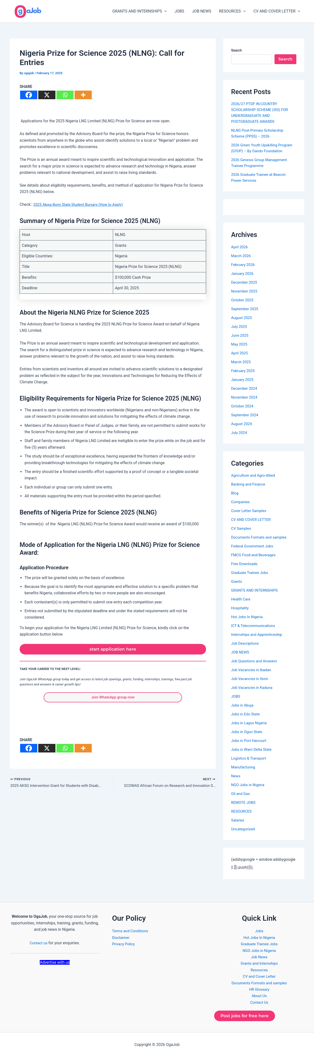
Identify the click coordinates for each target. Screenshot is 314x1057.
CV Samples (241, 528)
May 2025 (239, 344)
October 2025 (243, 300)
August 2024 (242, 423)
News (236, 776)
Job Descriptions (246, 643)
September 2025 (245, 308)
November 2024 (245, 397)
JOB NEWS (201, 11)
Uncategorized (243, 829)
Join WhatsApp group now (113, 699)
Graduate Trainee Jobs (250, 572)
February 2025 (243, 370)
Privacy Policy (124, 942)
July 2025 (239, 326)
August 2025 (242, 317)
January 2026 (243, 273)
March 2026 (241, 255)
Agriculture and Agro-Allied (254, 475)
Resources (259, 968)
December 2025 (245, 282)
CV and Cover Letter (259, 975)
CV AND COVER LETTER (276, 11)
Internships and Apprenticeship (258, 634)
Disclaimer (121, 936)
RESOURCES (232, 11)
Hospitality (240, 608)
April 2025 (240, 353)
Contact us (38, 941)
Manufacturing (244, 767)
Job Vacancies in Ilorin (251, 678)
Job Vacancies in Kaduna (253, 687)
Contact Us (259, 1001)
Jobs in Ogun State (247, 731)
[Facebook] (28, 95)
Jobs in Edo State (246, 714)
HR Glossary (259, 988)
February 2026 (243, 264)
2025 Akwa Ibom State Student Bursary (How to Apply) (81, 204)
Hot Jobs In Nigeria (248, 616)
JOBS (179, 11)
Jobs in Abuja (243, 705)
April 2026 (240, 247)
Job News (259, 955)
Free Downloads (245, 563)
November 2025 (245, 291)
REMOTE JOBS (244, 802)
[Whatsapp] (65, 95)
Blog (235, 493)
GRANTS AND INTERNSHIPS (139, 11)
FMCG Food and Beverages (254, 555)
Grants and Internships (259, 962)
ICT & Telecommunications (254, 625)
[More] (83, 95)
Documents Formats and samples (260, 537)
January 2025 (243, 379)
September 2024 (245, 415)
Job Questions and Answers (255, 661)
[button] (164, 11)
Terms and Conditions (131, 929)
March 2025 (241, 362)
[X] (46, 95)
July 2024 (239, 432)
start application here (113, 650)
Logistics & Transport (249, 758)
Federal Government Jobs (253, 546)
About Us (259, 994)
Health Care (241, 599)
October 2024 (243, 406)
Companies (241, 502)
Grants (237, 581)
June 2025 (240, 335)
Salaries (238, 820)
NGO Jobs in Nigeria (248, 784)
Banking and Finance (249, 484)
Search (236, 50)
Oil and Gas (241, 793)
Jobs (259, 929)
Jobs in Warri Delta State (252, 749)
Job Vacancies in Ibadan (252, 670)
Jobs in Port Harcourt (250, 740)
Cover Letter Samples (249, 510)
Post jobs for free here (247, 1015)
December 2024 (245, 388)
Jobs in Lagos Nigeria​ (250, 723)
